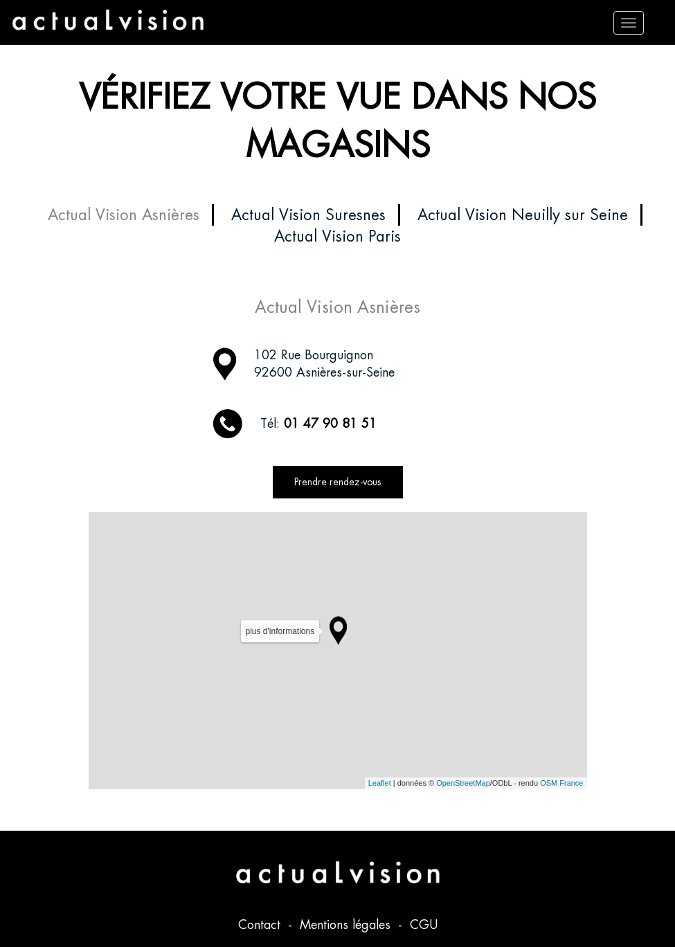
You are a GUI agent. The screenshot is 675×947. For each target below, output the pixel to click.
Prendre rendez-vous (337, 482)
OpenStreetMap (463, 783)
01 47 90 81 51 (330, 423)
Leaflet (379, 783)
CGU (424, 924)
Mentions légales (347, 924)
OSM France (561, 783)
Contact (261, 924)
